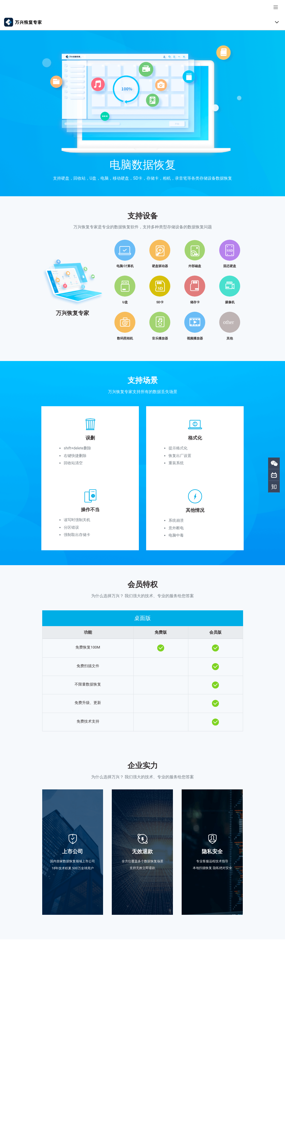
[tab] (142, 288)
